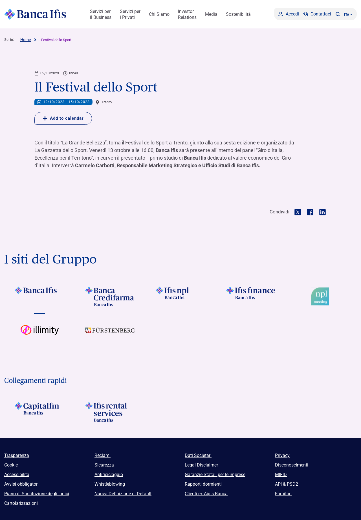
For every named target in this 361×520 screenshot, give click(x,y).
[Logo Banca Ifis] (35, 14)
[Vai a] (39, 296)
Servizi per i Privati (130, 14)
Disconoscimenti (291, 465)
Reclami (102, 455)
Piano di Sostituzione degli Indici (36, 493)
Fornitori (283, 493)
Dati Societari (198, 455)
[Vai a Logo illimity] (39, 335)
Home (25, 39)
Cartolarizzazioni (21, 503)
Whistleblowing (109, 484)
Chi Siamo (159, 14)
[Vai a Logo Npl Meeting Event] (321, 296)
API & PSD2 (286, 484)
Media (211, 14)
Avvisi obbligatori (21, 484)
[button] (337, 14)
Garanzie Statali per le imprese (215, 474)
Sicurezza (104, 465)
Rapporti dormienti (203, 484)
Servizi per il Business (100, 14)
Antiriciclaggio (108, 474)
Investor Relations (187, 14)
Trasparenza (16, 455)
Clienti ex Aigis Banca (206, 493)
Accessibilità (16, 474)
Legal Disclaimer (201, 465)
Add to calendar (63, 118)
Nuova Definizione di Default (122, 493)
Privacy (282, 455)
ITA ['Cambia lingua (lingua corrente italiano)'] (348, 15)
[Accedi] (288, 14)
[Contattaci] (317, 14)
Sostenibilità (238, 14)
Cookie (11, 465)
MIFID (281, 474)
